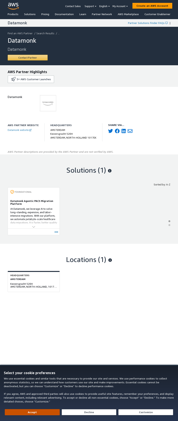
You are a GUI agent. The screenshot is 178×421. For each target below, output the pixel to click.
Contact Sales (73, 6)
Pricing (45, 14)
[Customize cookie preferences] (145, 412)
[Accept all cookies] (32, 412)
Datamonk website (19, 129)
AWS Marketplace (128, 14)
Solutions (30, 14)
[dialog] (89, 393)
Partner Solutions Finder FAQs (148, 22)
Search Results (45, 33)
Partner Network (102, 14)
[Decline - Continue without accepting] (89, 412)
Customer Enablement (158, 14)
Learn (82, 14)
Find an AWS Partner (20, 33)
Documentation (64, 14)
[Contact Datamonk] (28, 57)
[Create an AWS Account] (152, 6)
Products (13, 14)
